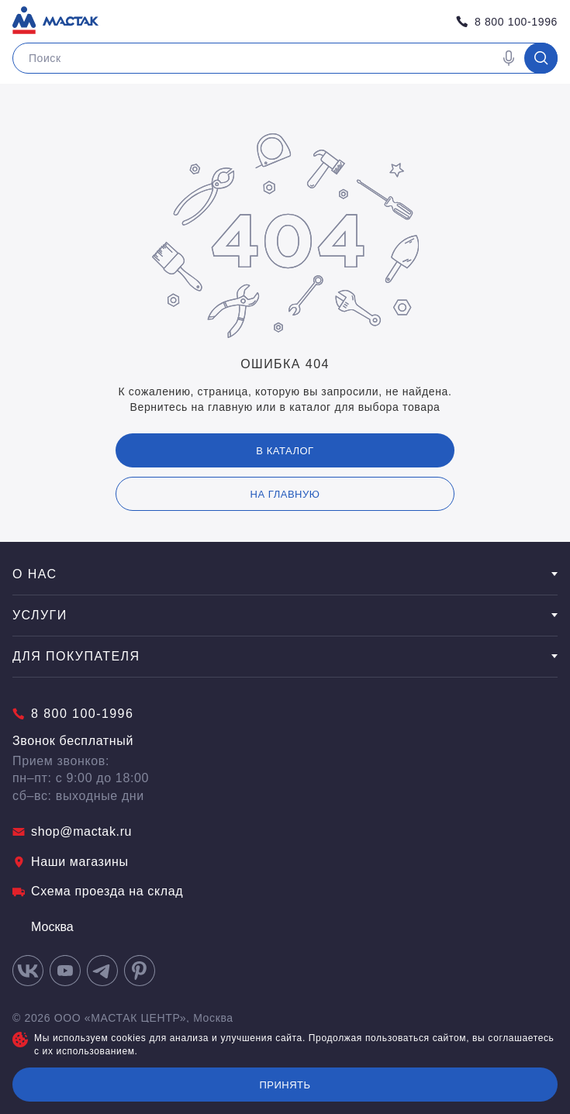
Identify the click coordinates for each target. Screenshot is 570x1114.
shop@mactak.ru (72, 831)
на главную (285, 494)
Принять (284, 1085)
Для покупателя (285, 656)
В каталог (284, 451)
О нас (285, 574)
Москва (43, 926)
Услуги (285, 615)
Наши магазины (70, 861)
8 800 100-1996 (507, 22)
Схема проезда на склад (97, 891)
